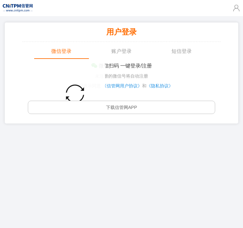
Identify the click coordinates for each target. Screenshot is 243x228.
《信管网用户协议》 (122, 85)
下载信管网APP (121, 107)
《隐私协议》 (159, 85)
